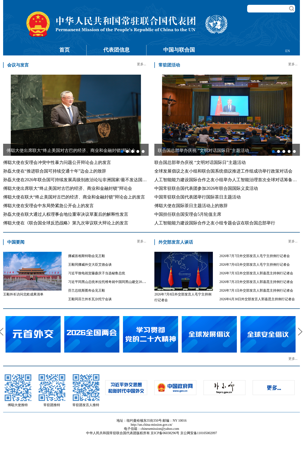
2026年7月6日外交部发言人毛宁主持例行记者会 (254, 264)
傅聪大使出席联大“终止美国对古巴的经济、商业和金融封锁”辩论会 (67, 188)
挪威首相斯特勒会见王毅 (86, 256)
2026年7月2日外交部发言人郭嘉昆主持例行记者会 (256, 282)
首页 (64, 50)
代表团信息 (116, 50)
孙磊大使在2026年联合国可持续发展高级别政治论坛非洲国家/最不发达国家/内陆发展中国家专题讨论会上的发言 (110, 179)
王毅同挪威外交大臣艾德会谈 (90, 264)
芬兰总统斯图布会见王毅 (86, 290)
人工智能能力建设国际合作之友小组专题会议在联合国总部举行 (214, 223)
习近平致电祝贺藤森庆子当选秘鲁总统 (96, 273)
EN (287, 51)
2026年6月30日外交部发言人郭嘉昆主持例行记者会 (257, 299)
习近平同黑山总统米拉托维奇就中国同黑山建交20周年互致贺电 (115, 282)
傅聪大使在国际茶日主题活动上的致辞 (191, 205)
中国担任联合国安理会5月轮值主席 (187, 214)
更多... (141, 64)
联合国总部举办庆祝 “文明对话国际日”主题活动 (199, 162)
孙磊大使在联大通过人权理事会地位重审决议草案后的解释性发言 (65, 214)
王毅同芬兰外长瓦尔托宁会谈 (90, 299)
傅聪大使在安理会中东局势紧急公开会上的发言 (48, 205)
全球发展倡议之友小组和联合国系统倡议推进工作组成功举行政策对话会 (223, 171)
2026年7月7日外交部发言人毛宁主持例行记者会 (254, 256)
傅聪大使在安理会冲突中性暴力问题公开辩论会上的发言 (57, 162)
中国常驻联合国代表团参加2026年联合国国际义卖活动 (206, 188)
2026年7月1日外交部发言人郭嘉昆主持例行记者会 (256, 290)
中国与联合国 (179, 50)
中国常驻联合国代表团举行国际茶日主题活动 (197, 197)
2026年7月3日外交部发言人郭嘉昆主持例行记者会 (256, 273)
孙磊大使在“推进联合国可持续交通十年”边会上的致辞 (54, 171)
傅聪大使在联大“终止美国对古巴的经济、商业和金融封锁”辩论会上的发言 (74, 197)
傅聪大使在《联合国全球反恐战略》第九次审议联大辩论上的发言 (65, 223)
